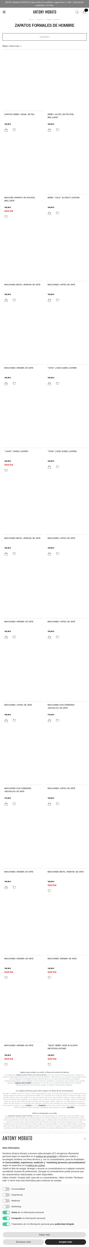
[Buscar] (77, 12)
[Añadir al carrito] (6, 130)
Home (31, 19)
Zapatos (40, 19)
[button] (44, 37)
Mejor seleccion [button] (10, 46)
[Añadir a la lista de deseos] (14, 130)
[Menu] (4, 12)
